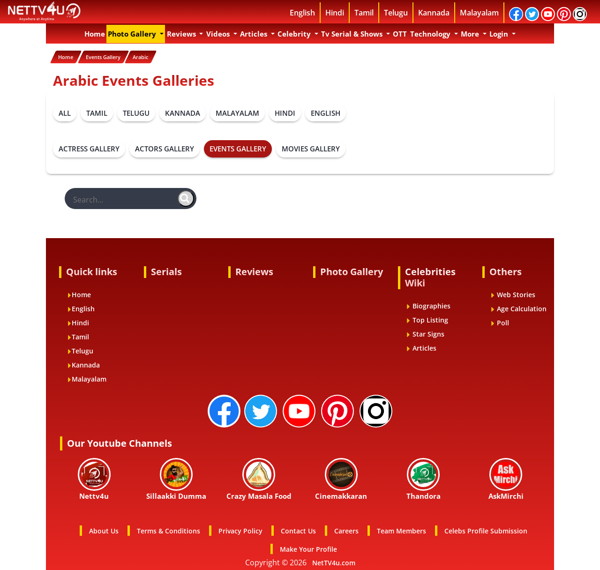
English (302, 13)
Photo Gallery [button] (133, 33)
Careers (346, 529)
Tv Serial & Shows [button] (352, 33)
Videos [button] (219, 33)
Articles (421, 346)
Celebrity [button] (295, 33)
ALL (65, 111)
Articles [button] (254, 33)
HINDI (285, 111)
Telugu (396, 13)
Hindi (334, 13)
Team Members (401, 529)
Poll (499, 321)
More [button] (471, 33)
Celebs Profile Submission (485, 529)
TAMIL (96, 111)
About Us (104, 529)
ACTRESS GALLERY (89, 147)
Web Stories (512, 293)
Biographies (428, 304)
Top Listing (427, 318)
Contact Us (298, 529)
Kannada (434, 13)
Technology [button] (431, 33)
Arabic (157, 57)
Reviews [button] (182, 33)
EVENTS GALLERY (238, 147)
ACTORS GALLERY (164, 147)
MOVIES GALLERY (311, 147)
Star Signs (425, 332)
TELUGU (136, 111)
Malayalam (479, 13)
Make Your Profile (308, 547)
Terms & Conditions (168, 529)
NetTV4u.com (333, 561)
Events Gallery (112, 57)
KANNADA (182, 111)
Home (95, 33)
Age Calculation (518, 307)
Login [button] (499, 33)
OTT (400, 33)
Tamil (364, 13)
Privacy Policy (240, 529)
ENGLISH (325, 111)
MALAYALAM (237, 111)
